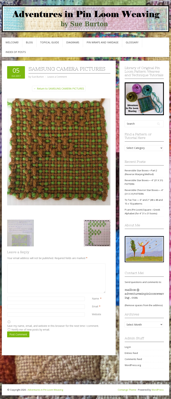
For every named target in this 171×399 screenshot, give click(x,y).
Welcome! (12, 42)
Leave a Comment (57, 76)
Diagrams (72, 42)
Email (95, 306)
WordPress (158, 389)
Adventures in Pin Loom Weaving (45, 389)
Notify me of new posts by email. (30, 329)
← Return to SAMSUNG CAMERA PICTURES (59, 88)
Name (95, 298)
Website (96, 314)
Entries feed (131, 353)
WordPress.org (133, 365)
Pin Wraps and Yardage (102, 42)
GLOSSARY (132, 42)
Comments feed (133, 359)
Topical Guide (49, 42)
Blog (29, 42)
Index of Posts (16, 52)
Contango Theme (127, 389)
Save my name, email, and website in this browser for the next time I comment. (53, 326)
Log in (128, 347)
